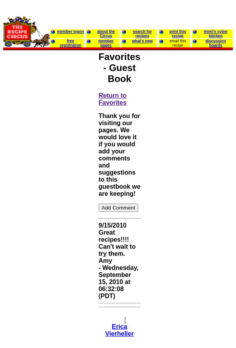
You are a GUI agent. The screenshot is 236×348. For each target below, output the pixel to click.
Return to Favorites (112, 99)
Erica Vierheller (119, 330)
